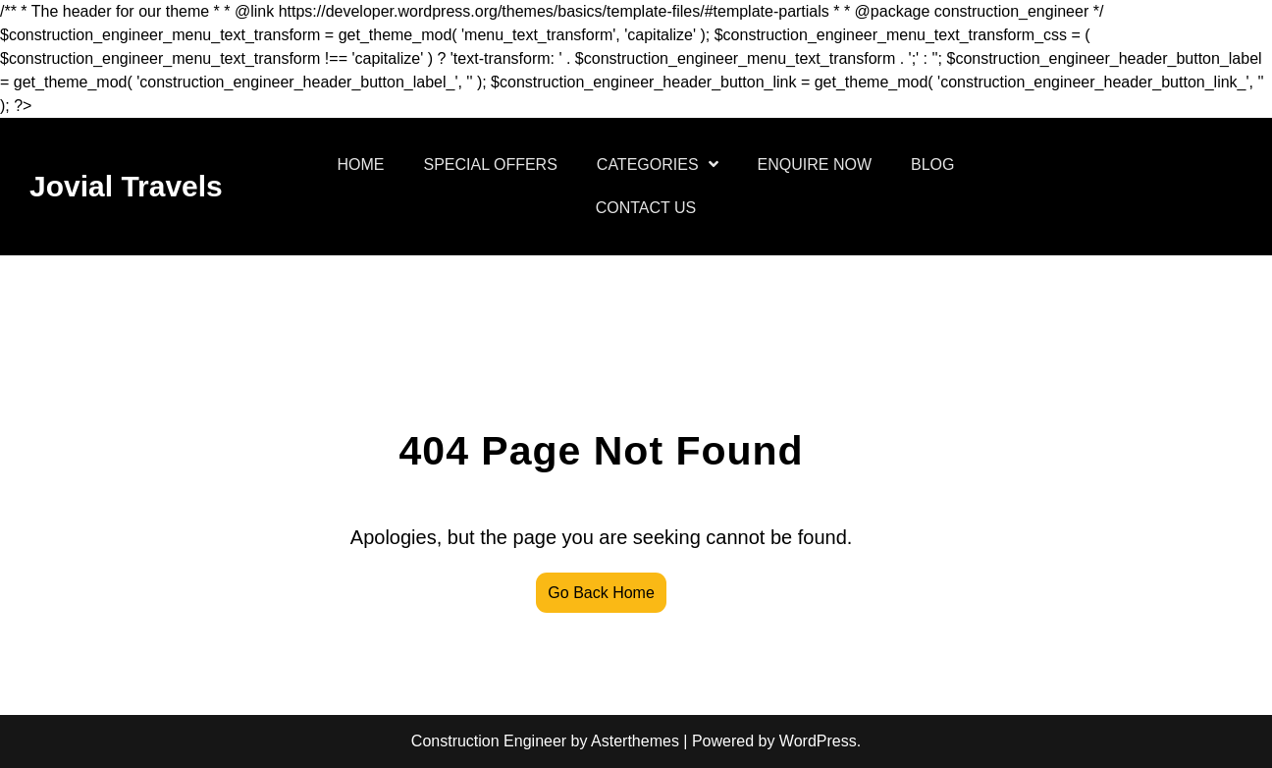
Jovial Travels (126, 186)
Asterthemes (635, 741)
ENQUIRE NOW (815, 164)
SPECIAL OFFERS (490, 164)
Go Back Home (601, 592)
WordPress (818, 741)
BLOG (932, 164)
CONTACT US (646, 207)
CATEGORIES (648, 164)
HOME (361, 164)
